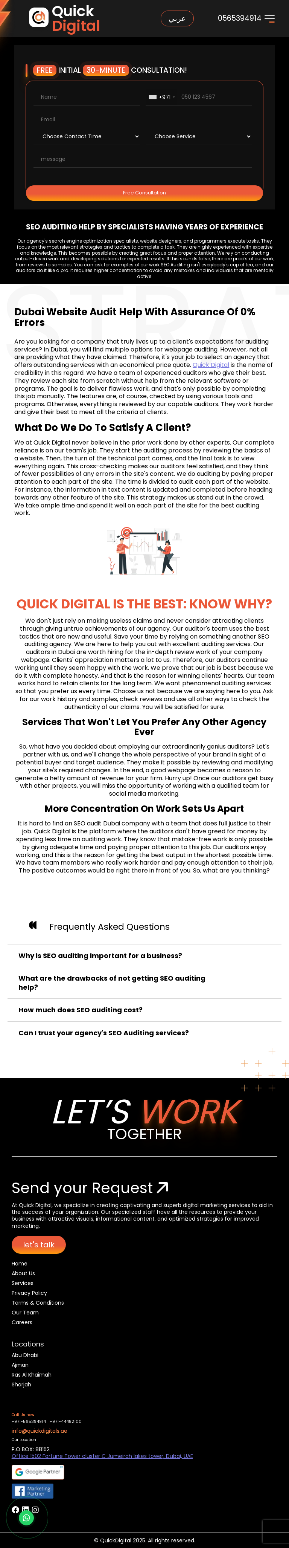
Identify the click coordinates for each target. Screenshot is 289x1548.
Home (19, 1264)
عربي (177, 18)
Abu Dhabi (25, 1355)
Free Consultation (144, 192)
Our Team (25, 1313)
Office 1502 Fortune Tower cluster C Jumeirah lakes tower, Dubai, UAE (102, 1456)
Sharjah (21, 1384)
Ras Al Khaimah (32, 1374)
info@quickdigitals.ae (39, 1431)
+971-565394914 (29, 1421)
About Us (23, 1273)
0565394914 (240, 18)
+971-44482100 (66, 1421)
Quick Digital (211, 365)
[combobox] (161, 97)
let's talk (39, 1244)
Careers (22, 1322)
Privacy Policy (29, 1293)
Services (22, 1283)
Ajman (20, 1365)
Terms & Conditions (38, 1303)
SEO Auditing (176, 264)
